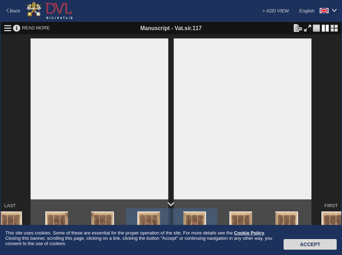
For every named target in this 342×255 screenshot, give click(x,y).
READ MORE (36, 27)
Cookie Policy (249, 233)
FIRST (331, 205)
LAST (10, 205)
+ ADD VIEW (275, 10)
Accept (310, 244)
